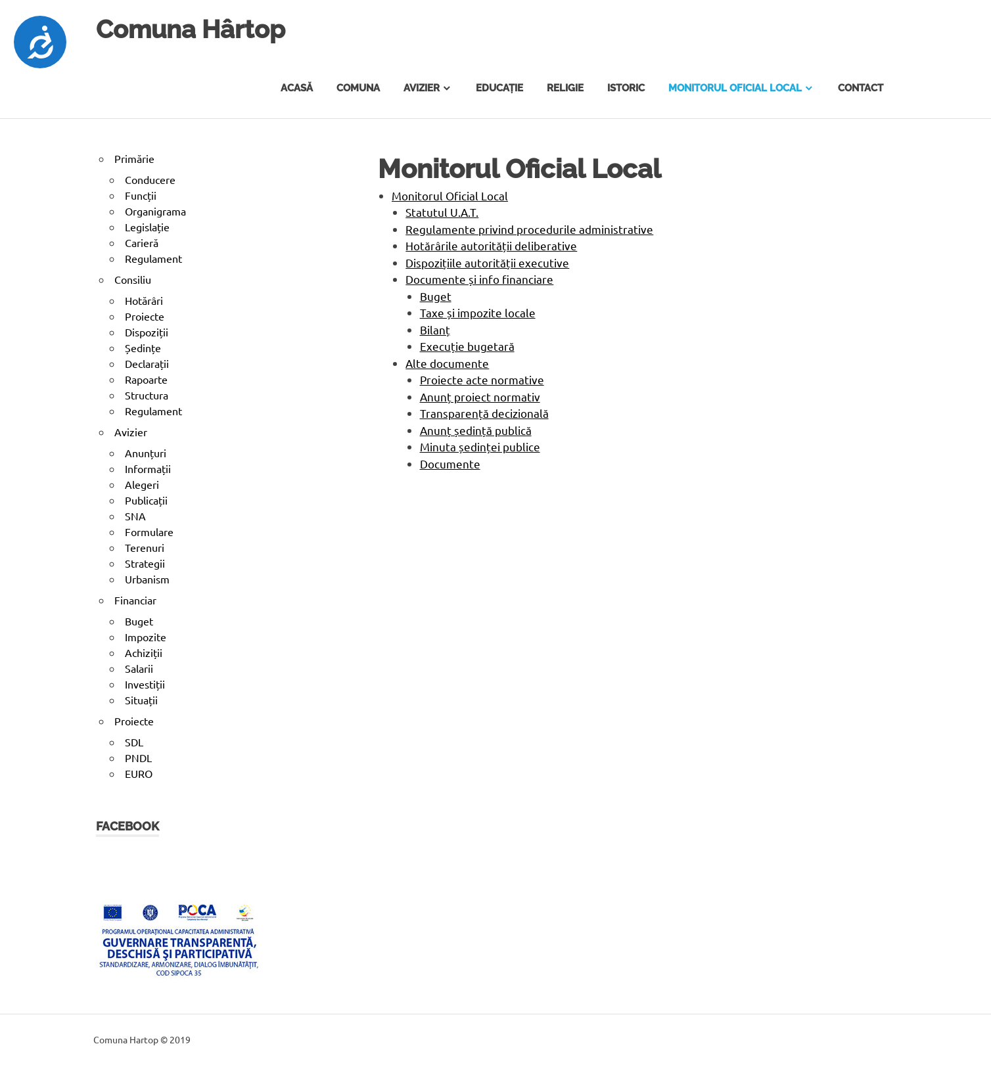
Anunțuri (145, 452)
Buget (435, 296)
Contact (860, 88)
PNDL (138, 757)
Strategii (145, 563)
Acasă (297, 88)
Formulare (149, 531)
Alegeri (142, 484)
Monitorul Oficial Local (735, 88)
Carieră (141, 242)
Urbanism (147, 578)
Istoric (626, 88)
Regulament (153, 258)
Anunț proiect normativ (480, 396)
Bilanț (435, 329)
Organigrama (155, 210)
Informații (148, 468)
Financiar (135, 599)
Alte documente (447, 363)
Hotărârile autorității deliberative (491, 245)
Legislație (147, 226)
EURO (138, 773)
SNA (135, 515)
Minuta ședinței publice (480, 446)
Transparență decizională (484, 413)
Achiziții (143, 652)
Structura (146, 394)
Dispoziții (146, 331)
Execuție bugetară (467, 346)
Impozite (145, 636)
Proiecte (144, 316)
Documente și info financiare (479, 279)
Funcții (140, 195)
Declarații (147, 363)
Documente (450, 463)
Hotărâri (144, 300)
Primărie (134, 158)
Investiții (145, 684)
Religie (565, 88)
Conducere (150, 179)
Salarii (139, 668)
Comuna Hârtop (190, 29)
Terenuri (144, 547)
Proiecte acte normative (482, 379)
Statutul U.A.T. (441, 212)
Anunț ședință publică (476, 430)
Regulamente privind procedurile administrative (529, 229)
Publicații (146, 500)
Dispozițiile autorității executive (487, 262)
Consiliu (132, 279)
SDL (134, 741)
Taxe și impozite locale (478, 312)
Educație (499, 88)
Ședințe (143, 347)
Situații (141, 699)
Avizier (421, 88)
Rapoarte (146, 379)
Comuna (358, 88)
